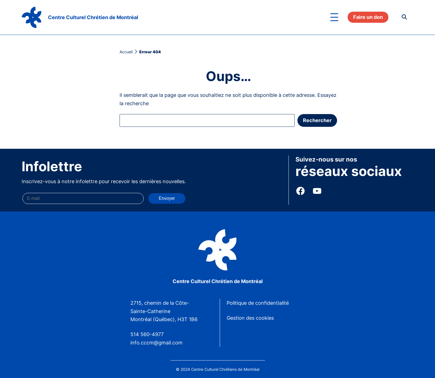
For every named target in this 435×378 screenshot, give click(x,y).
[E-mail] (82, 198)
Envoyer (167, 198)
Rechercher (317, 120)
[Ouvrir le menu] (334, 17)
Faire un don (368, 17)
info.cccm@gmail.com (156, 343)
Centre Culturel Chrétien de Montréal (93, 17)
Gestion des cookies (250, 318)
